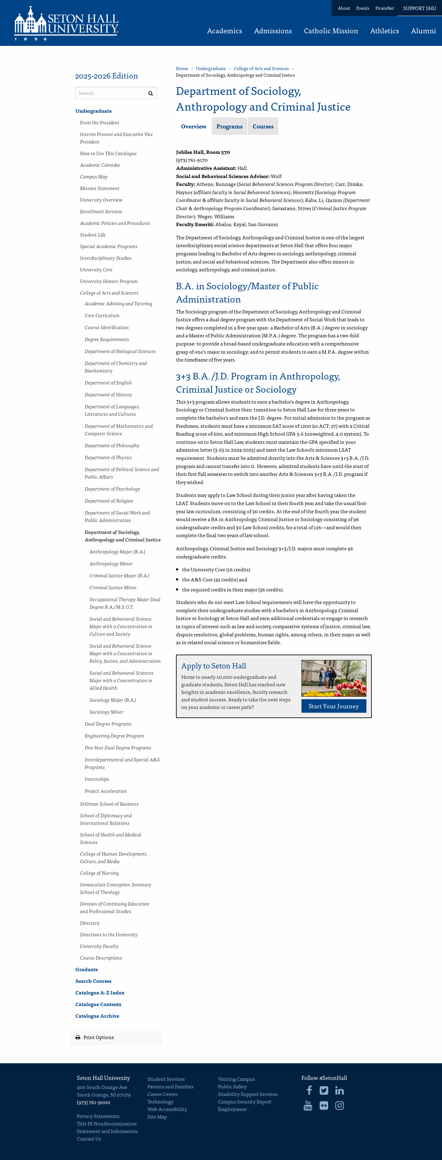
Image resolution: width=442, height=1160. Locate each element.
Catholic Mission (331, 31)
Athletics (384, 31)
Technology (160, 1101)
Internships (97, 779)
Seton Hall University (103, 1077)
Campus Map (94, 176)
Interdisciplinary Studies (106, 257)
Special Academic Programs (109, 246)
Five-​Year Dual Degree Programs (118, 747)
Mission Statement (100, 188)
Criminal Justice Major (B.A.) (119, 575)
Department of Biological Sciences (120, 351)
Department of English (108, 382)
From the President (100, 122)
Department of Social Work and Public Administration (117, 516)
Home (182, 68)
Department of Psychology (112, 488)
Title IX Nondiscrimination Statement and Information (107, 1127)
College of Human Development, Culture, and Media (113, 857)
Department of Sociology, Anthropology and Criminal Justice (123, 535)
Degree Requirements (107, 339)
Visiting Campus (236, 1079)
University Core (96, 269)
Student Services (166, 1079)
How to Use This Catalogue (108, 153)
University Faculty (99, 946)
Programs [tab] (229, 126)
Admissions (273, 31)
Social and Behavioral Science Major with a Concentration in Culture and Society (120, 626)
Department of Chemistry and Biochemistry (116, 366)
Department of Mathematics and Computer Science (119, 429)
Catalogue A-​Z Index (100, 992)
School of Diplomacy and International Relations (106, 819)
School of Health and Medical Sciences (110, 838)
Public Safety (232, 1086)
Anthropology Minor (111, 563)
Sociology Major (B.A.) (112, 699)
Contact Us (89, 1138)
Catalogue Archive (97, 1015)
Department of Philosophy (112, 445)
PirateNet (384, 7)
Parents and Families (170, 1086)
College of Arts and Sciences (109, 292)
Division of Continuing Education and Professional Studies (114, 907)
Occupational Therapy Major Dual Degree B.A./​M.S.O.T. (125, 603)
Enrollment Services (101, 211)
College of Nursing (99, 873)
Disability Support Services (248, 1094)
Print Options (95, 1037)
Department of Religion (109, 500)
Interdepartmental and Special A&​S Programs (122, 763)
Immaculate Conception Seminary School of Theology (116, 888)
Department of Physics (108, 457)
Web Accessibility (167, 1109)
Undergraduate (93, 110)
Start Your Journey (334, 706)
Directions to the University (109, 934)
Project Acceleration (106, 791)
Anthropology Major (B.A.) (117, 551)
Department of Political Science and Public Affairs (122, 473)
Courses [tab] (263, 126)
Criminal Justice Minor (113, 587)
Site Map (157, 1116)
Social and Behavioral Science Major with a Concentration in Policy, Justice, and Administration (125, 653)
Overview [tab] (193, 126)
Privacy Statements (98, 1116)
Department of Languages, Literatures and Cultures (112, 410)
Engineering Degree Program (114, 735)
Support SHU (419, 8)
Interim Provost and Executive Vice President (116, 137)
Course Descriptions (101, 957)
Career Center (162, 1094)
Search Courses (93, 981)
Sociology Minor (106, 711)
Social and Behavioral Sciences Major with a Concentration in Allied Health (121, 680)
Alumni (423, 31)
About (344, 7)
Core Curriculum (102, 315)
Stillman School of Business (109, 803)
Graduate (86, 969)
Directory (90, 922)
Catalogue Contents (98, 1004)
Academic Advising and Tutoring (118, 303)
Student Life (93, 234)
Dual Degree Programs (108, 723)
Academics (224, 31)
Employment (232, 1109)
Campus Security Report (245, 1101)
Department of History (108, 394)
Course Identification (107, 327)
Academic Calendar (100, 165)
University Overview (101, 199)
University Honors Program (109, 281)
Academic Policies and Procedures (115, 223)
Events (362, 7)
